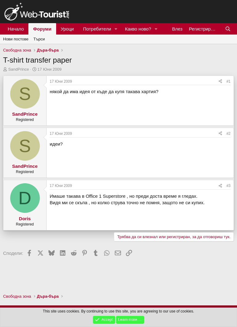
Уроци (67, 28)
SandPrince (18, 69)
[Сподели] (220, 81)
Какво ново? (138, 28)
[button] (116, 29)
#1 (229, 81)
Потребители (97, 28)
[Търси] (228, 29)
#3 (229, 186)
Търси (39, 39)
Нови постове (15, 39)
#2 (229, 133)
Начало (16, 28)
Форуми (42, 28)
